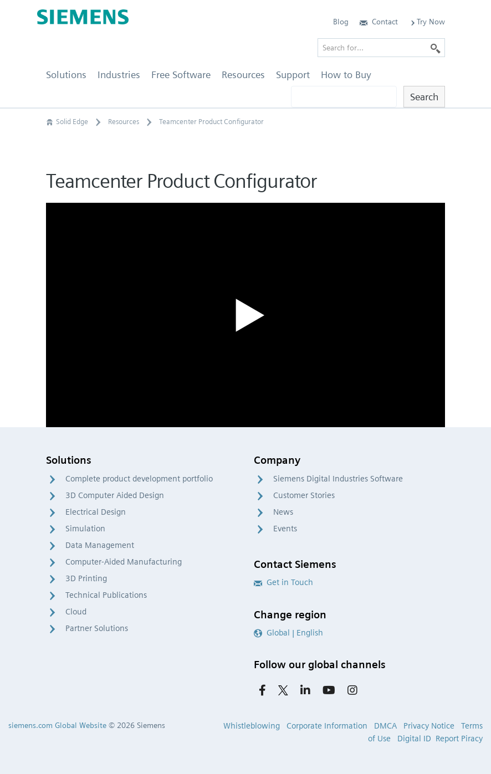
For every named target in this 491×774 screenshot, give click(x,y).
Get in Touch (283, 582)
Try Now (427, 21)
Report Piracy (459, 739)
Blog (341, 21)
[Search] (435, 48)
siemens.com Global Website (57, 725)
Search (424, 96)
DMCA (385, 726)
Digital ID (414, 739)
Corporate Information (327, 726)
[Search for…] (381, 47)
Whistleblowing (251, 726)
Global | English (288, 633)
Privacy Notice (428, 726)
